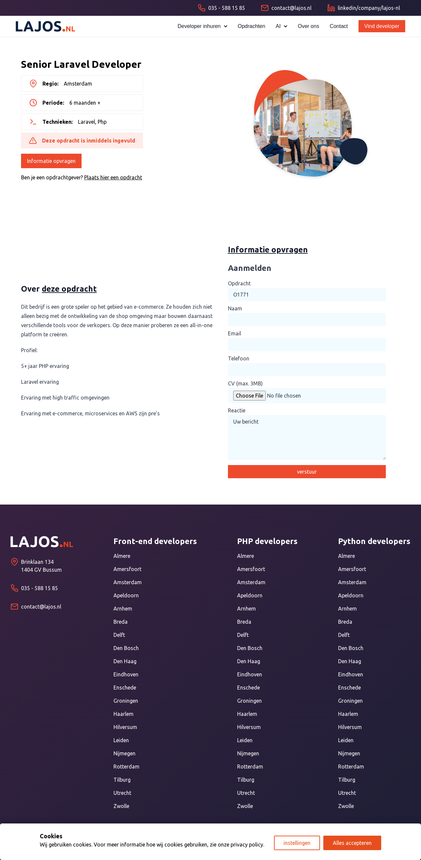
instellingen (297, 843)
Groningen (125, 701)
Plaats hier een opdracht (113, 177)
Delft (119, 635)
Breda (120, 622)
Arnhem (122, 609)
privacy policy (247, 844)
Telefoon (238, 358)
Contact (339, 26)
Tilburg (122, 780)
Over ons (308, 26)
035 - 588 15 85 (39, 588)
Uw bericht (307, 437)
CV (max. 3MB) (245, 383)
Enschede (124, 688)
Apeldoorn (126, 595)
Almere (121, 556)
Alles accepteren (352, 843)
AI (281, 26)
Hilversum (125, 727)
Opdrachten (251, 26)
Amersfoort (127, 569)
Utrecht (122, 793)
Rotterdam (126, 766)
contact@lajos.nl (41, 607)
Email (234, 333)
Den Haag (124, 661)
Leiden (121, 740)
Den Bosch (126, 648)
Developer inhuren (202, 26)
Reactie (236, 410)
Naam (235, 308)
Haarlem (123, 714)
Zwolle (121, 806)
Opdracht (239, 283)
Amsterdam (127, 582)
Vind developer (381, 26)
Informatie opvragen (51, 161)
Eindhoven (125, 674)
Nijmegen (124, 753)
